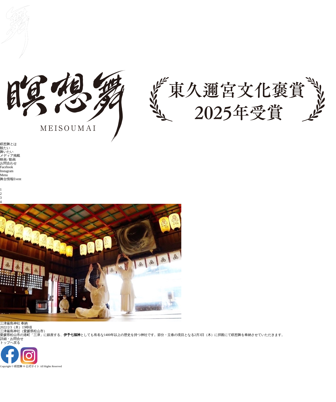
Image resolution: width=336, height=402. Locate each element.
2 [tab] (1, 198)
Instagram (6, 176)
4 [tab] (1, 206)
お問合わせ (8, 168)
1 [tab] (1, 194)
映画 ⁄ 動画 (8, 164)
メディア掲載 (10, 160)
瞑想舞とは (8, 149)
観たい (5, 153)
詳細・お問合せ (11, 343)
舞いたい (6, 156)
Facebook (6, 172)
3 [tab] (1, 202)
